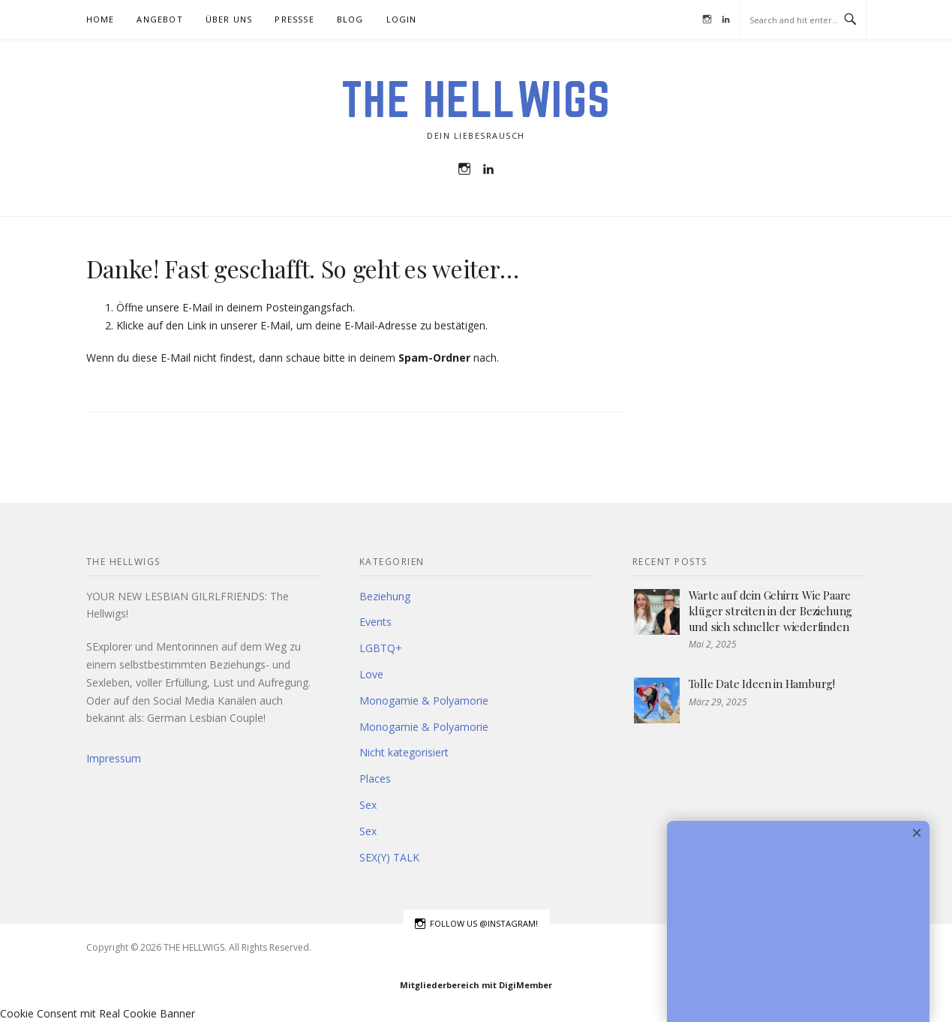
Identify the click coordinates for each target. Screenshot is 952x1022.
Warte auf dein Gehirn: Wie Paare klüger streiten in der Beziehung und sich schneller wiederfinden (771, 611)
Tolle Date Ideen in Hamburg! (762, 683)
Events (375, 622)
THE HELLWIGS (476, 99)
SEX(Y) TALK (389, 857)
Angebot (159, 19)
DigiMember (525, 984)
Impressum (113, 758)
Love (371, 674)
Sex (368, 805)
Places (375, 778)
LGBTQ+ (380, 648)
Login (401, 19)
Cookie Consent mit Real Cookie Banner (97, 1013)
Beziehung (384, 596)
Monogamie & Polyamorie (423, 700)
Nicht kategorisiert (404, 752)
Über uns (229, 19)
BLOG (350, 19)
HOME (100, 19)
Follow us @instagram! (476, 924)
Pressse (294, 19)
